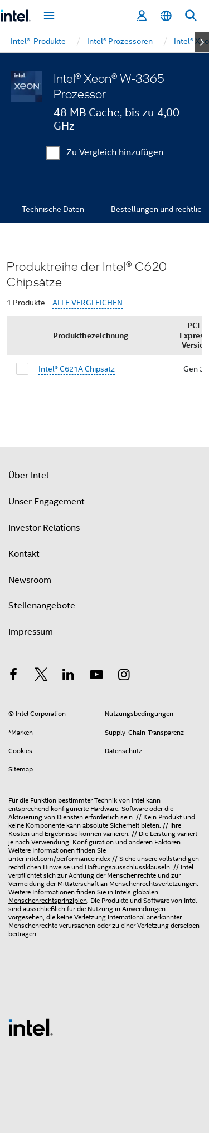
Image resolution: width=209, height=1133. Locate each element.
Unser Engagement (46, 501)
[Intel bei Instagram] (123, 676)
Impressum (30, 631)
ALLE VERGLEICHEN (87, 303)
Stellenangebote (41, 605)
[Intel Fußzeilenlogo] (30, 1026)
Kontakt (24, 554)
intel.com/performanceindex (68, 858)
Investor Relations (44, 527)
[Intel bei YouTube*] (96, 676)
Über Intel (28, 475)
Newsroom (29, 580)
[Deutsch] (166, 16)
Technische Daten (53, 209)
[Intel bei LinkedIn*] (68, 676)
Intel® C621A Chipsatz (76, 369)
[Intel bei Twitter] (41, 676)
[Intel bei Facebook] (13, 676)
